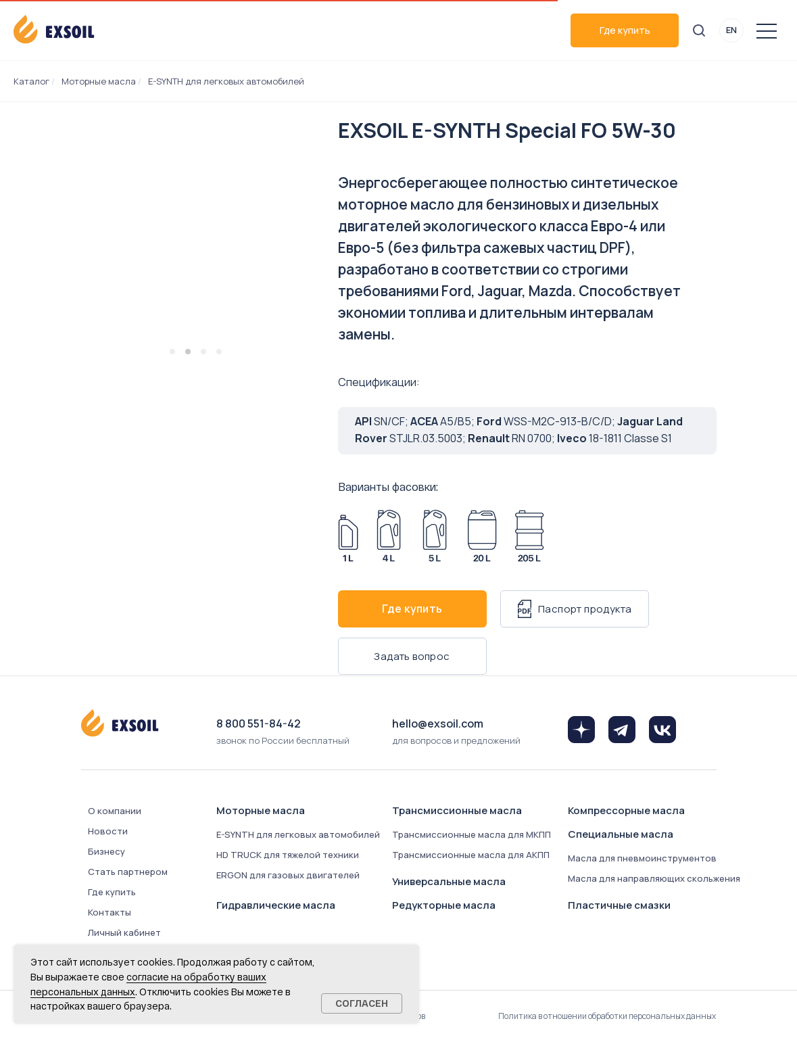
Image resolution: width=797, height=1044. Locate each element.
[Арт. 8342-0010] (348, 536)
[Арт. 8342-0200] (482, 536)
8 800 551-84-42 (258, 723)
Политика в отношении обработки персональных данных (607, 1016)
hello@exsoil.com (437, 723)
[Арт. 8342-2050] (529, 536)
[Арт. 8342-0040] (388, 536)
